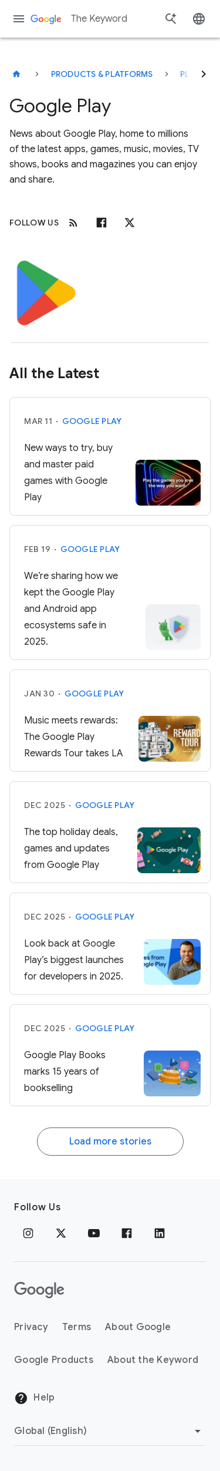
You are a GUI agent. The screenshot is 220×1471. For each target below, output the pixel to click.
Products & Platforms (102, 74)
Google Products (53, 1360)
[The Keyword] (16, 74)
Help (34, 1398)
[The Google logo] (39, 1290)
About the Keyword (152, 1360)
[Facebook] (101, 222)
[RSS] (73, 222)
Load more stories (110, 1141)
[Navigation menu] (19, 19)
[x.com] (130, 222)
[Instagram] (28, 1233)
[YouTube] (94, 1233)
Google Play (92, 421)
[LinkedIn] (159, 1233)
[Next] (203, 74)
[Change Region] (109, 1431)
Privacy (31, 1327)
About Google (138, 1327)
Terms (76, 1327)
